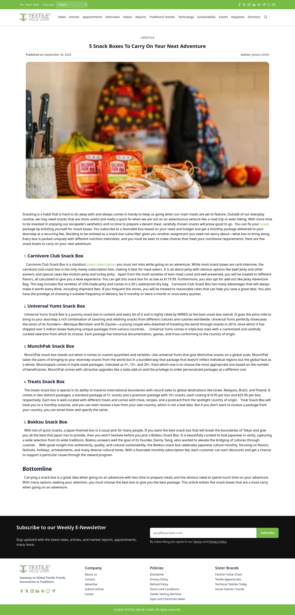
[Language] (71, 5)
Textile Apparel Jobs (228, 579)
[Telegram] (264, 4)
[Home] (35, 17)
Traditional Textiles (162, 17)
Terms (198, 542)
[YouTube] (259, 4)
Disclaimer (157, 574)
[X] (244, 4)
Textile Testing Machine (165, 594)
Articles (74, 17)
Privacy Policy (218, 542)
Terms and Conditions (164, 589)
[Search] (266, 17)
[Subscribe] (273, 4)
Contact (90, 579)
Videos (127, 17)
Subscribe (267, 533)
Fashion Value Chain (228, 574)
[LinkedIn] (254, 4)
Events (223, 17)
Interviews (112, 17)
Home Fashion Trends (229, 589)
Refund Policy (159, 584)
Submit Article (94, 589)
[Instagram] (249, 4)
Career (89, 594)
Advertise (91, 584)
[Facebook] (239, 4)
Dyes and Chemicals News (167, 599)
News (62, 17)
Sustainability (206, 17)
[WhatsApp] (268, 4)
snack (264, 224)
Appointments (92, 17)
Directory (254, 17)
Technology (186, 17)
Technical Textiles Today (231, 584)
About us (91, 574)
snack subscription (101, 264)
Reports (140, 17)
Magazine (238, 17)
